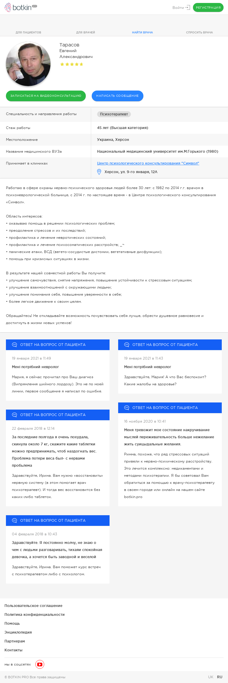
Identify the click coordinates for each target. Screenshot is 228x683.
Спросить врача (199, 32)
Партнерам (14, 641)
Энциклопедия (18, 632)
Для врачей (85, 32)
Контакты (13, 650)
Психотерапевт (114, 114)
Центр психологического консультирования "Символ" (148, 163)
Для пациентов (28, 32)
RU (219, 677)
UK (211, 677)
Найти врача (142, 32)
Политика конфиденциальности (34, 614)
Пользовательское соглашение (33, 606)
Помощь (12, 623)
